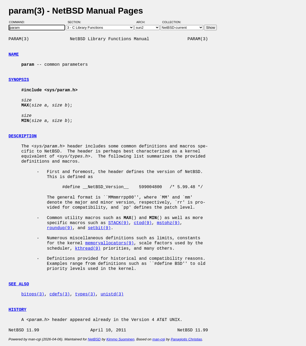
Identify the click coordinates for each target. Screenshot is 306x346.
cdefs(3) (60, 294)
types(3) (85, 294)
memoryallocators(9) (109, 243)
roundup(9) (59, 228)
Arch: (143, 22)
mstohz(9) (168, 223)
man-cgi (158, 339)
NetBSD (94, 339)
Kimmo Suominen (120, 339)
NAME (14, 54)
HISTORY (17, 310)
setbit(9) (99, 228)
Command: (18, 22)
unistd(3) (112, 294)
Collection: (171, 22)
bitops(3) (32, 294)
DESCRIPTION (23, 136)
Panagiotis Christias (186, 339)
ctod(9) (143, 223)
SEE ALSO (19, 284)
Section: (75, 22)
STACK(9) (118, 223)
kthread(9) (88, 249)
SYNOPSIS (19, 80)
